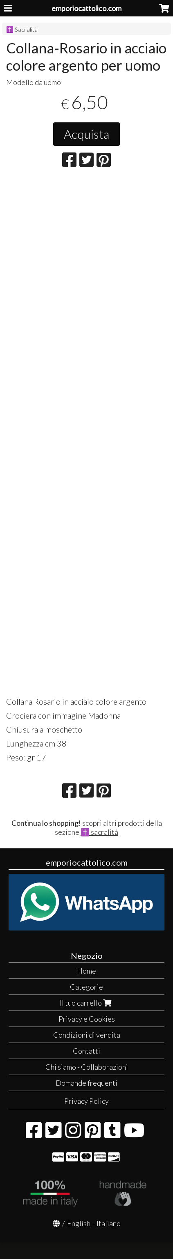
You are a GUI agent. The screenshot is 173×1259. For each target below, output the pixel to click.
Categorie (86, 986)
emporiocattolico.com (86, 8)
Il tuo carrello (86, 1002)
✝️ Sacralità (22, 29)
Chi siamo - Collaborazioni (86, 1066)
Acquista (86, 133)
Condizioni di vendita (86, 1034)
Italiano (109, 1223)
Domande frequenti (86, 1082)
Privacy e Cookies (86, 1018)
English (78, 1223)
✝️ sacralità (99, 831)
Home (86, 970)
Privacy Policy (86, 1100)
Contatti (86, 1050)
